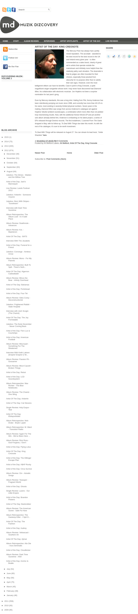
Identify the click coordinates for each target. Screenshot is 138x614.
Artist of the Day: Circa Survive (19, 469)
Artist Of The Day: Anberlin (17, 399)
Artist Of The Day (91, 41)
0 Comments (62, 141)
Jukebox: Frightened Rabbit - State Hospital (18, 305)
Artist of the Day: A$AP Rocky (18, 464)
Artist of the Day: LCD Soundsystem (15, 378)
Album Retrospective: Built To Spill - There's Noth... (18, 266)
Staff (16, 41)
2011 (6, 601)
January (10, 595)
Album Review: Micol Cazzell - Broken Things (19, 367)
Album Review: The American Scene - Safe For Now (18, 509)
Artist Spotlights (69, 41)
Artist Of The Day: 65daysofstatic (13, 415)
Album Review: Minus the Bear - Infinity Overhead (17, 279)
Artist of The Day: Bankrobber (18, 504)
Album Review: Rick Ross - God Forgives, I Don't (17, 441)
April (9, 582)
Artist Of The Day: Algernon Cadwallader (17, 272)
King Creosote (91, 143)
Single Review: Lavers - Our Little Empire (18, 492)
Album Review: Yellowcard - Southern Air (17, 533)
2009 (6, 610)
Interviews (49, 41)
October (10, 163)
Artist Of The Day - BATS (16, 236)
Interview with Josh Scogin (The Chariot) (17, 312)
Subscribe (13, 49)
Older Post (98, 153)
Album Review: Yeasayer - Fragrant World (17, 481)
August (10, 171)
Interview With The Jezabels (18, 241)
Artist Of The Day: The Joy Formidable (17, 318)
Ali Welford (64, 143)
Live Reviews (112, 41)
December (11, 154)
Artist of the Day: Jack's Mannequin (16, 183)
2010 (6, 605)
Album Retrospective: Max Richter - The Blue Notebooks (17, 385)
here (44, 135)
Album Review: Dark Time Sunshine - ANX (17, 555)
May (9, 578)
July (9, 569)
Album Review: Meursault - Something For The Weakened (17, 346)
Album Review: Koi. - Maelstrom (15, 231)
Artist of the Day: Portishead (18, 289)
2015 (6, 137)
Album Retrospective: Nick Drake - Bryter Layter (17, 422)
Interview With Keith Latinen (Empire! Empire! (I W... (17, 353)
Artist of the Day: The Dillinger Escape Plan (18, 459)
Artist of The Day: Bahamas (17, 285)
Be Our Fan (13, 66)
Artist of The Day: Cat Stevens (19, 403)
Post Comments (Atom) (56, 159)
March (9, 587)
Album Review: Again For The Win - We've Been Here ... (18, 435)
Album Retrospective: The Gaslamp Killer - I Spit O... (18, 516)
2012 (6, 150)
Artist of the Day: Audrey (16, 528)
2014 (6, 141)
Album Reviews (31, 41)
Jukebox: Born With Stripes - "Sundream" (18, 202)
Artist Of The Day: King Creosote (15, 452)
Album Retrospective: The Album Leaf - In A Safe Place (17, 216)
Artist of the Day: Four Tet (16, 293)
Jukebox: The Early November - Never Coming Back (19, 325)
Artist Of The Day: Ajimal (16, 539)
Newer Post (40, 153)
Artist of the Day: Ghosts (16, 486)
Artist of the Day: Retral (16, 372)
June (9, 573)
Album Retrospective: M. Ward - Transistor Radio (19, 428)
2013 (6, 146)
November (11, 158)
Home (5, 41)
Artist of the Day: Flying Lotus (18, 447)
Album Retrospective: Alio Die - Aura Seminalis (18, 544)
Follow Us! (13, 58)
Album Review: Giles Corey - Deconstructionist (18, 299)
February (11, 591)
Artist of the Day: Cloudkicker (18, 550)
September (11, 167)
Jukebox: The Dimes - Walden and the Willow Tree (18, 176)
